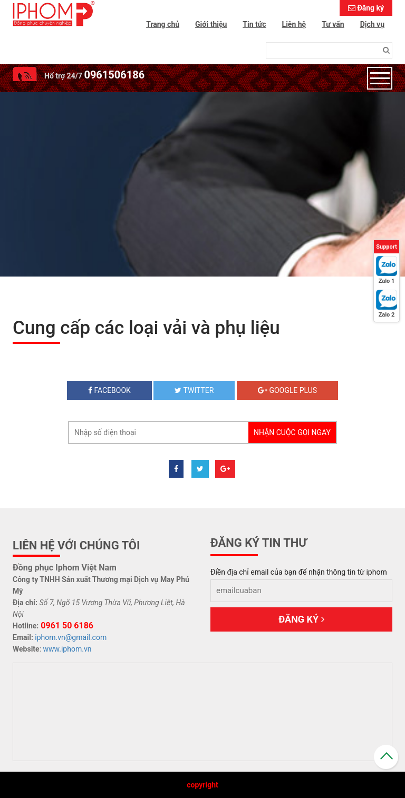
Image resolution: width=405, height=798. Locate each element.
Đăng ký (370, 8)
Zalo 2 (387, 314)
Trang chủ (162, 24)
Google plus (287, 390)
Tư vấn (333, 24)
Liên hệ (294, 24)
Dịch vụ (372, 24)
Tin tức (254, 24)
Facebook (109, 390)
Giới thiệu (211, 24)
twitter (194, 390)
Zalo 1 (387, 281)
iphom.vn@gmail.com (71, 637)
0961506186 (114, 74)
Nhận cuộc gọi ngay (292, 432)
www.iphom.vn (67, 649)
